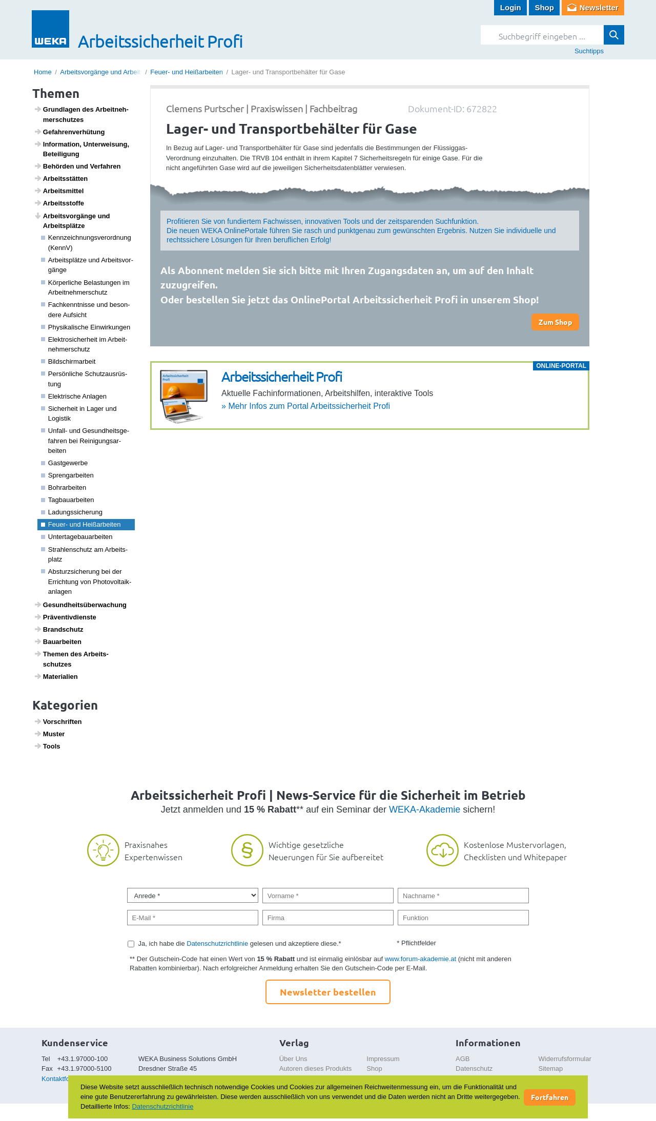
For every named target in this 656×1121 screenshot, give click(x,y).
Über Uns (293, 1059)
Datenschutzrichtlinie (217, 943)
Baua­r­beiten (57, 641)
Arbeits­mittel (59, 190)
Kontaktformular (65, 1079)
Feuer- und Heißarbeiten (186, 72)
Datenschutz (474, 1068)
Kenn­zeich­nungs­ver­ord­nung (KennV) (86, 243)
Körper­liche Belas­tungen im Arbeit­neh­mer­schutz (85, 288)
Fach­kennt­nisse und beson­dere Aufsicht (85, 310)
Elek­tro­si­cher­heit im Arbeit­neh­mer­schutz (84, 345)
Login (510, 7)
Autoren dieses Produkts (315, 1068)
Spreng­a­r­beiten (67, 475)
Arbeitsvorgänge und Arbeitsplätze (110, 72)
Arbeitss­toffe (59, 203)
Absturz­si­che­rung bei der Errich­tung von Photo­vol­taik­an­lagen (86, 581)
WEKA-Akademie (424, 809)
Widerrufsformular (565, 1059)
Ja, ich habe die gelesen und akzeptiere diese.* (239, 943)
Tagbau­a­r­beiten (67, 500)
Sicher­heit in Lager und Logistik (79, 414)
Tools (47, 746)
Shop (544, 7)
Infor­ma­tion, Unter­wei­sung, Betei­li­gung (82, 149)
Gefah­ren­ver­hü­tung (69, 132)
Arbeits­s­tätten (61, 178)
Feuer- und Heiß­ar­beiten (81, 524)
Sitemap (551, 1068)
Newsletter (599, 7)
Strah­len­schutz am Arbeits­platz (84, 555)
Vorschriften (58, 721)
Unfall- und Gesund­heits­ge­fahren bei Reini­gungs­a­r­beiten (85, 440)
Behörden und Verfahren (77, 166)
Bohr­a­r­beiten (64, 487)
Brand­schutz (59, 629)
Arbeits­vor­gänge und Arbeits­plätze (72, 221)
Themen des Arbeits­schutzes (71, 659)
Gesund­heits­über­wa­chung (80, 604)
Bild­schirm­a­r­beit (68, 361)
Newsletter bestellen (328, 992)
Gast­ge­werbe (64, 463)
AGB (462, 1059)
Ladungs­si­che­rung (72, 512)
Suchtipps (589, 51)
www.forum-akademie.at (420, 959)
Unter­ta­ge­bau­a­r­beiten (77, 537)
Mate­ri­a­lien (56, 676)
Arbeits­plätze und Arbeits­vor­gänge (87, 265)
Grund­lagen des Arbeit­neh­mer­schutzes (81, 114)
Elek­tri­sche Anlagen (74, 396)
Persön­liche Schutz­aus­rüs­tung (84, 379)
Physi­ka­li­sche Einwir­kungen (86, 327)
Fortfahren (549, 1097)
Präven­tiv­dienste (65, 617)
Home (43, 72)
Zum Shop (555, 321)
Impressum (382, 1059)
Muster (49, 734)
